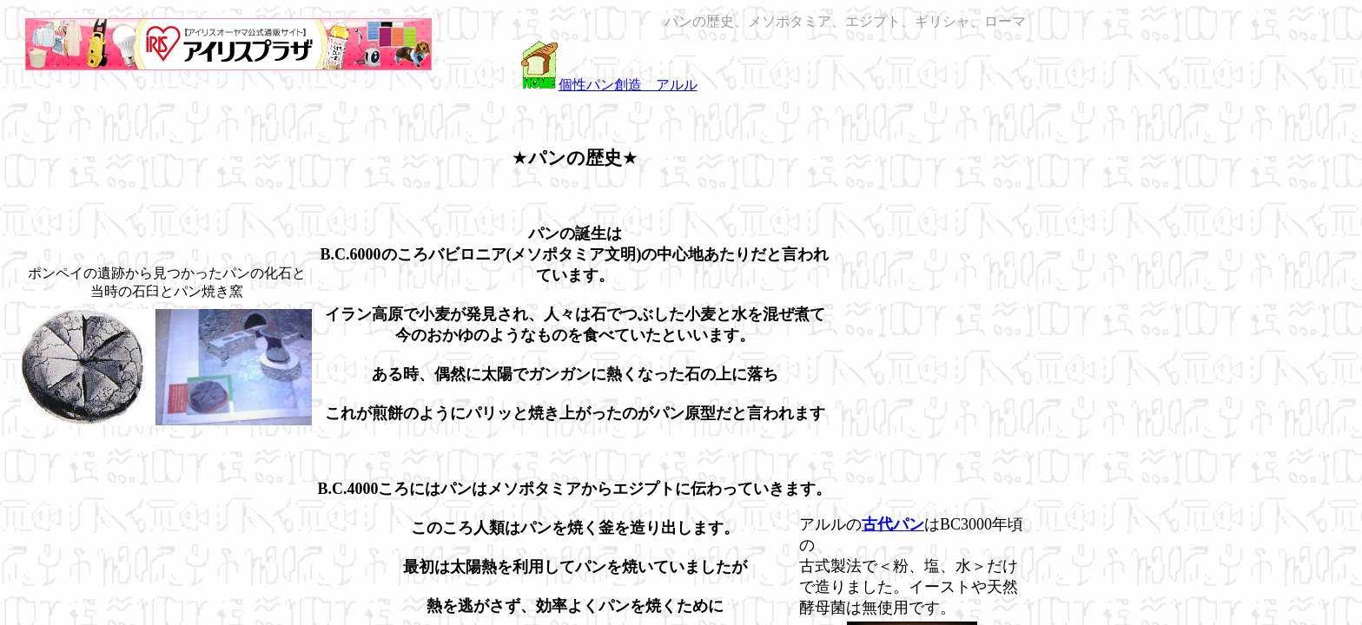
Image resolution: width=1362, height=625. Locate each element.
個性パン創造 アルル (628, 84)
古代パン (893, 524)
